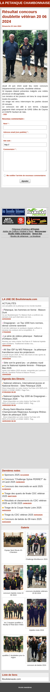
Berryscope (40, 231)
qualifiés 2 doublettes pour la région (13, 656)
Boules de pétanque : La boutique (25, 236)
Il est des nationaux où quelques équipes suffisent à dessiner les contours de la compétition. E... (22, 329)
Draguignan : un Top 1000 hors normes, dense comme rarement (22, 324)
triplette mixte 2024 (36, 630)
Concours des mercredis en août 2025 (23, 486)
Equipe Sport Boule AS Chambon (13, 551)
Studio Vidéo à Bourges (19, 233)
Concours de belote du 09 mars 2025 (23, 519)
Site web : (7, 141)
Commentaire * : (10, 149)
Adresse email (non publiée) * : (16, 132)
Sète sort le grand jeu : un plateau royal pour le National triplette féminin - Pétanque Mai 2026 (24, 365)
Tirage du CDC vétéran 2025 (18, 514)
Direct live (37, 233)
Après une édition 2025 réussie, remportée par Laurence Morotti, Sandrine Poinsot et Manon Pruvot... (24, 371)
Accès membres (25, 687)
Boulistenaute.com (11, 679)
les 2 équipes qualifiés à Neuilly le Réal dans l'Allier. (13, 624)
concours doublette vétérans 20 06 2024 (36, 592)
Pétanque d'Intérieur (25, 229)
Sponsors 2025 (12, 475)
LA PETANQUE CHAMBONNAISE (25, 3)
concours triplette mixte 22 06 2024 (13, 594)
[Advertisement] (23, 272)
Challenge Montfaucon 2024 (36, 559)
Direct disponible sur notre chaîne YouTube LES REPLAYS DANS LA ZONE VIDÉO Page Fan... (24, 389)
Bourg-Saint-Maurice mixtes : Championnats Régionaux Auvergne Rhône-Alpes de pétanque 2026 (24, 412)
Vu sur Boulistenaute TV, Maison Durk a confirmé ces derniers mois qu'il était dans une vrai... (22, 316)
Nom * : (6, 124)
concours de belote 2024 (36, 665)
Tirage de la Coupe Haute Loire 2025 (22, 507)
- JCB (4, 114)
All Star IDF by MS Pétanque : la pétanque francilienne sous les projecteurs (24, 351)
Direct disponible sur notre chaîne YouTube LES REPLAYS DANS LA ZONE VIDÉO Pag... (21, 402)
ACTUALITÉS (9, 303)
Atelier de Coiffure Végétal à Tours (18, 231)
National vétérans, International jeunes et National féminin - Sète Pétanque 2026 (23, 384)
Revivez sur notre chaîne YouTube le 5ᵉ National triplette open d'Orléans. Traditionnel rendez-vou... (23, 342)
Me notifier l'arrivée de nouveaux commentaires (26, 176)
